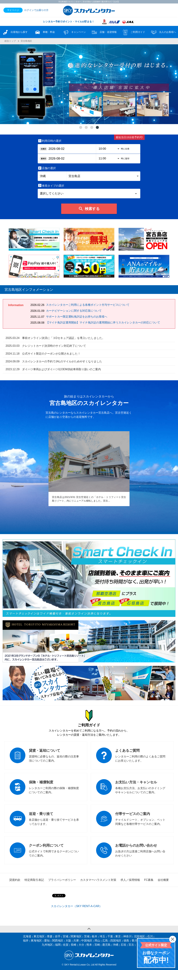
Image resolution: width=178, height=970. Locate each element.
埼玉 (102, 936)
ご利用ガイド (133, 32)
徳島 (126, 940)
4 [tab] (97, 127)
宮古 (131, 944)
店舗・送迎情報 (104, 32)
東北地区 (39, 936)
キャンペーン (74, 32)
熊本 (89, 944)
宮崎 (97, 944)
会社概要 (163, 879)
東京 (118, 936)
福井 (26, 940)
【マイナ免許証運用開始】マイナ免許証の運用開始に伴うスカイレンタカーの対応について (103, 322)
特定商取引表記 (34, 879)
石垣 (123, 944)
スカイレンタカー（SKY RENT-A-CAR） (76, 906)
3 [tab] (92, 127)
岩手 (57, 936)
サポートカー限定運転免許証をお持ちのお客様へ (76, 316)
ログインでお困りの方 (36, 10)
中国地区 (86, 940)
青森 (49, 936)
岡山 (97, 940)
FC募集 (148, 879)
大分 (81, 944)
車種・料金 (44, 32)
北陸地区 (139, 936)
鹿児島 (106, 944)
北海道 (27, 936)
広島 (105, 940)
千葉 (110, 936)
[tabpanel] (89, 84)
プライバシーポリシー (62, 879)
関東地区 (76, 936)
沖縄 (115, 944)
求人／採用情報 (130, 879)
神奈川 (127, 936)
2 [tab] (86, 127)
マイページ (13, 10)
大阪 (68, 940)
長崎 (73, 944)
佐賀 (65, 944)
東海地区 (36, 940)
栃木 (94, 936)
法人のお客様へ (163, 32)
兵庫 (76, 940)
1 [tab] (80, 127)
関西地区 (57, 940)
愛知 (47, 940)
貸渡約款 (14, 879)
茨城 (87, 936)
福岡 (58, 944)
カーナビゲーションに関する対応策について (74, 310)
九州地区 (47, 944)
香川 (134, 940)
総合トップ (10, 41)
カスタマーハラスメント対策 (98, 879)
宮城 (65, 936)
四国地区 (115, 940)
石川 (150, 936)
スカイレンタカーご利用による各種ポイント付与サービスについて (88, 304)
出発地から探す (15, 32)
